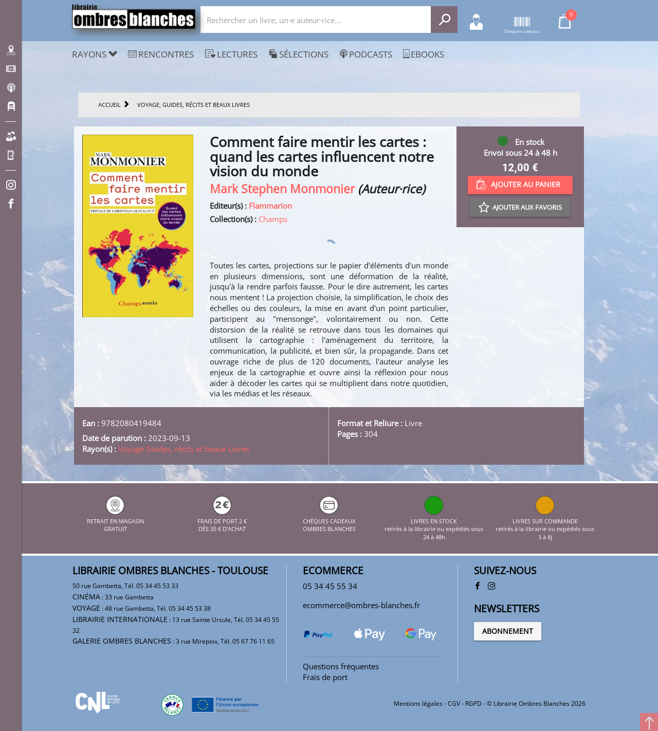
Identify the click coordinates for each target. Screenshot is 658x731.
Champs (273, 219)
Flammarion (270, 205)
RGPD (473, 703)
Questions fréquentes (341, 666)
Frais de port (325, 677)
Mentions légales (418, 703)
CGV (454, 703)
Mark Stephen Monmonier (282, 189)
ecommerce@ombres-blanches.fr (361, 605)
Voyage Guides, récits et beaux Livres (183, 449)
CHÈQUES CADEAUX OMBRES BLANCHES (329, 521)
